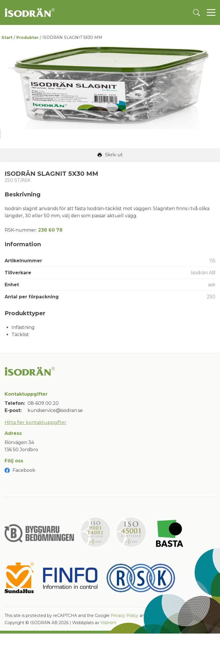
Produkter (27, 37)
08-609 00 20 (43, 417)
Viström (108, 637)
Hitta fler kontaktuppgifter (35, 436)
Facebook (24, 484)
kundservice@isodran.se (55, 424)
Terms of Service (164, 629)
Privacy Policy (124, 629)
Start (7, 37)
